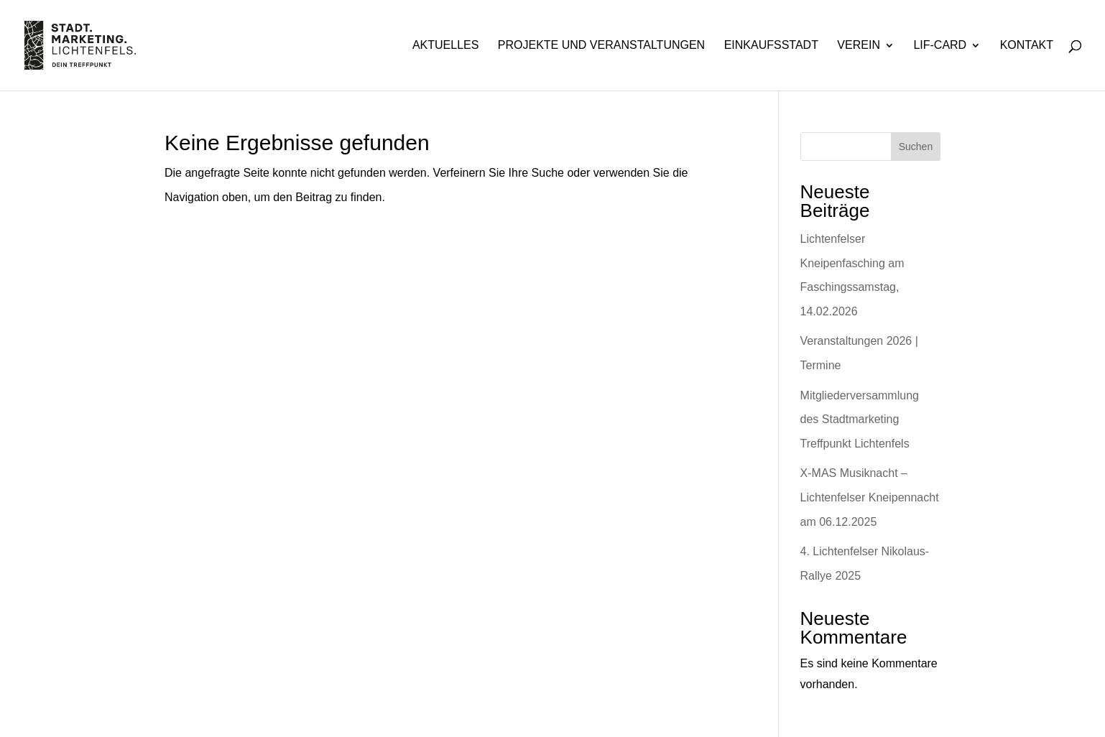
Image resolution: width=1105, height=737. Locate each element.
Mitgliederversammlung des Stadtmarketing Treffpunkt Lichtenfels (859, 419)
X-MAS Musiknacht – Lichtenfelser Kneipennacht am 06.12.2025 (869, 497)
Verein (858, 45)
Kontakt (1026, 45)
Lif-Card (939, 45)
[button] (31, 705)
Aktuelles (445, 45)
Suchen (916, 146)
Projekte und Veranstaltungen (601, 45)
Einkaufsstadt (771, 45)
